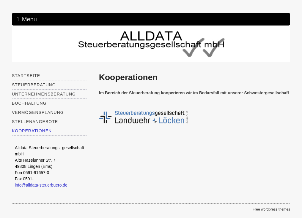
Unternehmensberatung (44, 94)
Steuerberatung (34, 84)
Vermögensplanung (38, 112)
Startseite (26, 75)
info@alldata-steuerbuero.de (41, 185)
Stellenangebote (35, 121)
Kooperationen (32, 130)
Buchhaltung (29, 103)
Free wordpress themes (271, 209)
